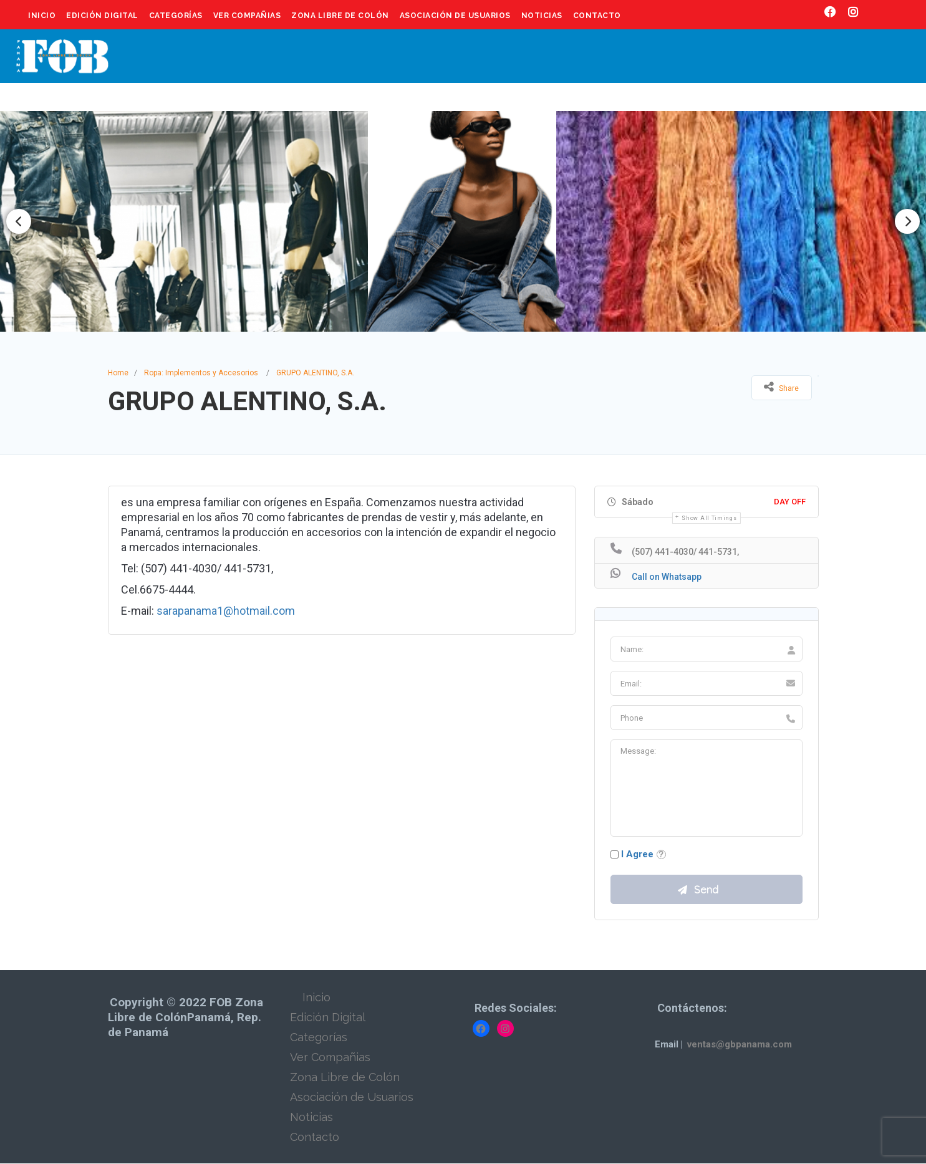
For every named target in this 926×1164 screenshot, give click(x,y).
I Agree (637, 854)
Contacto (597, 15)
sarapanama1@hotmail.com (226, 610)
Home (118, 372)
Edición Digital (102, 15)
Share (781, 386)
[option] (463, 221)
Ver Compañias (247, 15)
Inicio (41, 15)
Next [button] (907, 221)
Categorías (176, 15)
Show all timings (709, 518)
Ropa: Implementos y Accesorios (201, 372)
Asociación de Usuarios (455, 15)
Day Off (790, 501)
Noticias (541, 15)
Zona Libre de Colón (340, 15)
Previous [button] (18, 221)
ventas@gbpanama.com (739, 1045)
